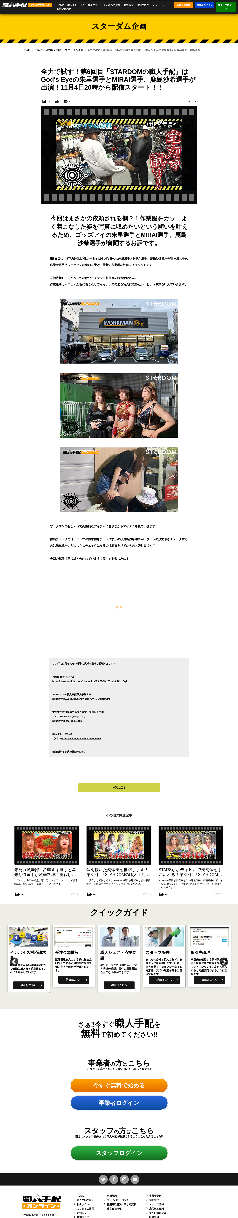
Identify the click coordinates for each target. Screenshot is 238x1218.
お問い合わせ (64, 8)
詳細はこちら (28, 985)
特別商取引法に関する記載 (121, 1204)
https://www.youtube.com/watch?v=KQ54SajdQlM (81, 698)
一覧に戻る (119, 787)
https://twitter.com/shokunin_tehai (81, 738)
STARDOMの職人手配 (48, 50)
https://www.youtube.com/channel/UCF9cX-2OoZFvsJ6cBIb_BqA (90, 681)
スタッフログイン (226, 7)
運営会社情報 (114, 1208)
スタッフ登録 (156, 1204)
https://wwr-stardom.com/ (67, 720)
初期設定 (154, 1200)
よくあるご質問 (111, 5)
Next (220, 958)
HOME (60, 5)
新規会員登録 (183, 5)
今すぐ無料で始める (119, 1085)
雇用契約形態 (156, 1208)
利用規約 (112, 1195)
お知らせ (128, 5)
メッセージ (158, 5)
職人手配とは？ (75, 5)
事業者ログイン (205, 5)
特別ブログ (143, 5)
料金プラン (94, 5)
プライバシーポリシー (119, 1200)
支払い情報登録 (157, 1213)
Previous (11, 958)
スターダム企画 (74, 50)
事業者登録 (155, 1195)
